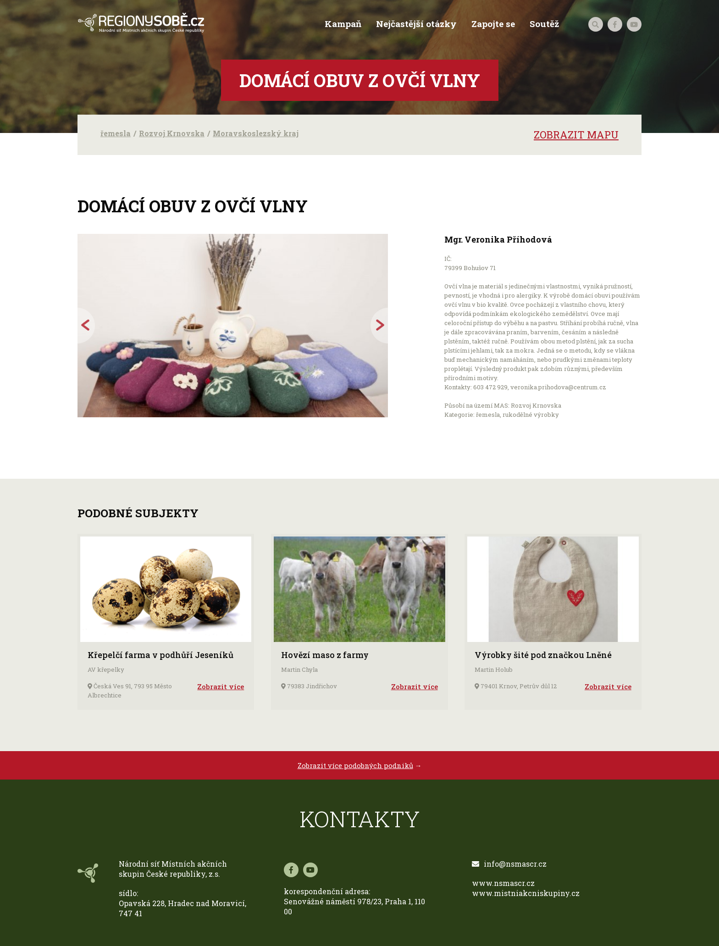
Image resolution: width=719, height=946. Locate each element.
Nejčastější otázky (416, 24)
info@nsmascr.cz (509, 864)
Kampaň (343, 24)
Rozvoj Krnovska (172, 133)
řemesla (115, 133)
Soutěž (544, 24)
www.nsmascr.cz (503, 883)
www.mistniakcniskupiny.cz (526, 893)
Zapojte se (493, 24)
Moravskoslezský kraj (256, 133)
